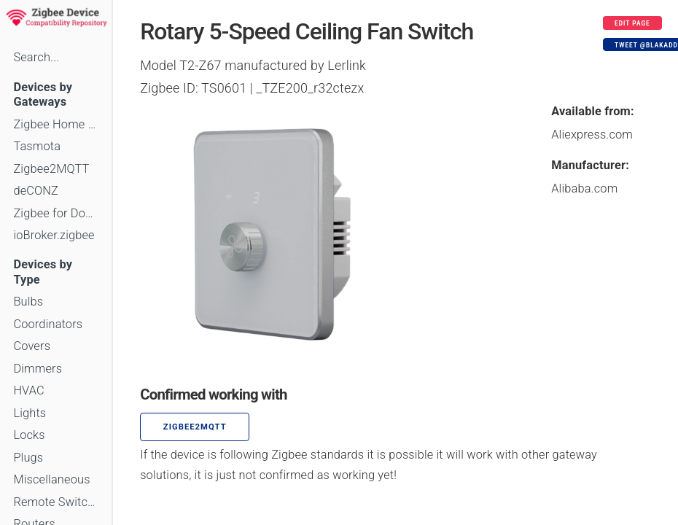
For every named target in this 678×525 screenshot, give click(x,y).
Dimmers (37, 369)
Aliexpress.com (592, 134)
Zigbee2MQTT (51, 169)
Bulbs (28, 301)
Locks (28, 435)
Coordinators (47, 324)
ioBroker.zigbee (53, 235)
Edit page (632, 23)
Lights (29, 413)
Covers (31, 346)
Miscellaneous (51, 479)
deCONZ (35, 191)
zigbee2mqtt (195, 427)
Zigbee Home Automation (55, 124)
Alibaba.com (584, 188)
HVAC (28, 390)
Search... (36, 57)
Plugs (28, 457)
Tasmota (37, 146)
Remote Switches (55, 502)
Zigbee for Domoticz (55, 213)
